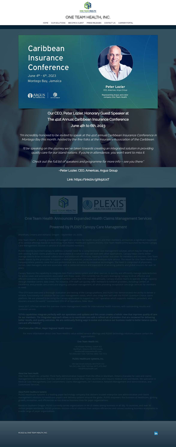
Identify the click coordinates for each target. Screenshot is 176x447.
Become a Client (76, 23)
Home (45, 23)
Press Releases (94, 23)
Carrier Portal (125, 23)
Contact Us (109, 23)
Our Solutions (58, 23)
